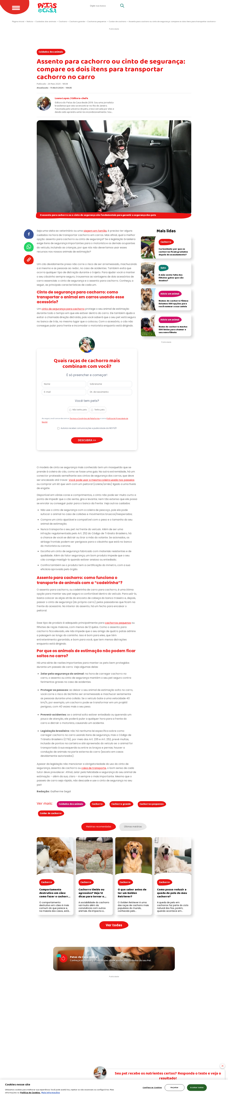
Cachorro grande (121, 804)
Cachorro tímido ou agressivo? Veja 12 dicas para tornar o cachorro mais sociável (94, 895)
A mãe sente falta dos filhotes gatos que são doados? (171, 278)
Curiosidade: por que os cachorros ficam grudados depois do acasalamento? (173, 252)
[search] (104, 6)
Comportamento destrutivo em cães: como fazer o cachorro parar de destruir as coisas (54, 897)
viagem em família (95, 231)
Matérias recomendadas (98, 827)
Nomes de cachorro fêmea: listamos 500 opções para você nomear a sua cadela (173, 303)
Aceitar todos (196, 1087)
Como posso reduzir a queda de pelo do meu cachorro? (172, 893)
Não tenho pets (80, 410)
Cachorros (205, 6)
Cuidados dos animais (51, 52)
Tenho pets (99, 410)
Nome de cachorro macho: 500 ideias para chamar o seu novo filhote (173, 329)
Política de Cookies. (30, 1092)
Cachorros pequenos (152, 804)
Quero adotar (161, 6)
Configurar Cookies (152, 1087)
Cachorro (97, 804)
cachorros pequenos (118, 623)
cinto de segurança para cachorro (63, 309)
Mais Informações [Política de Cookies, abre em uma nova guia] (50, 1092)
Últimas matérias (133, 827)
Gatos (184, 6)
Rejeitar (174, 1087)
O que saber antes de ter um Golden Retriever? (132, 893)
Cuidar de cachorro (51, 813)
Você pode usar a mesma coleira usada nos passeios (101, 480)
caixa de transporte (93, 768)
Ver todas (114, 925)
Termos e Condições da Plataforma (85, 418)
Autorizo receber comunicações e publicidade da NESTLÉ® (89, 428)
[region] (114, 1088)
